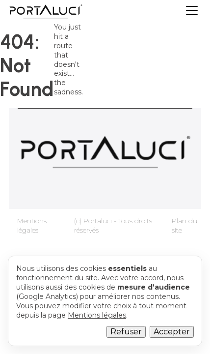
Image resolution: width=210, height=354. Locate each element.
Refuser (126, 331)
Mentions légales (32, 225)
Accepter (172, 331)
